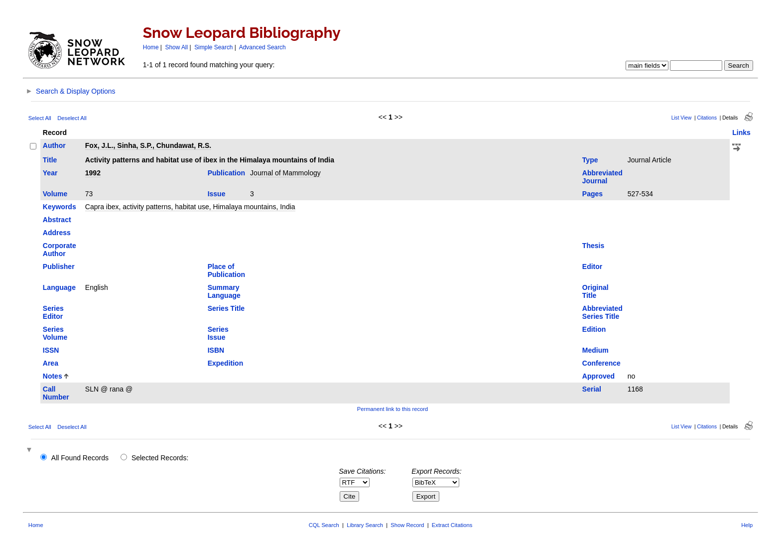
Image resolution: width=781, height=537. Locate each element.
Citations (707, 118)
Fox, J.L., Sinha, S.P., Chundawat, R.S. (148, 145)
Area (50, 363)
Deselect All (71, 118)
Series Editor (53, 312)
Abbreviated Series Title (602, 312)
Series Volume (55, 333)
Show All (176, 47)
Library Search (365, 525)
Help (747, 525)
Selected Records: (159, 458)
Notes (52, 376)
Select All (39, 118)
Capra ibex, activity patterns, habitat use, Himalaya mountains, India (190, 207)
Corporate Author (59, 250)
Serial (591, 389)
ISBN (216, 350)
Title (50, 160)
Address (57, 233)
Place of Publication (226, 270)
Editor (592, 266)
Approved (598, 376)
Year (50, 173)
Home (151, 47)
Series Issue (218, 333)
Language (59, 287)
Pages (592, 194)
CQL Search (324, 525)
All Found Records (80, 458)
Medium (595, 350)
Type (590, 160)
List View (681, 118)
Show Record (407, 525)
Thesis (593, 246)
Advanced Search (262, 47)
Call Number (56, 393)
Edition (594, 329)
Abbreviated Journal (602, 177)
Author (54, 145)
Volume (55, 194)
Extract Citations (452, 525)
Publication (226, 173)
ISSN (51, 350)
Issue (217, 194)
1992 (93, 173)
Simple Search (213, 47)
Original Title (595, 291)
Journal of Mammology (285, 173)
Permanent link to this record (392, 409)
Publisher (59, 266)
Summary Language (224, 291)
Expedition (226, 363)
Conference (601, 363)
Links (741, 132)
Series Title (226, 308)
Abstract (57, 220)
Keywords (59, 207)
